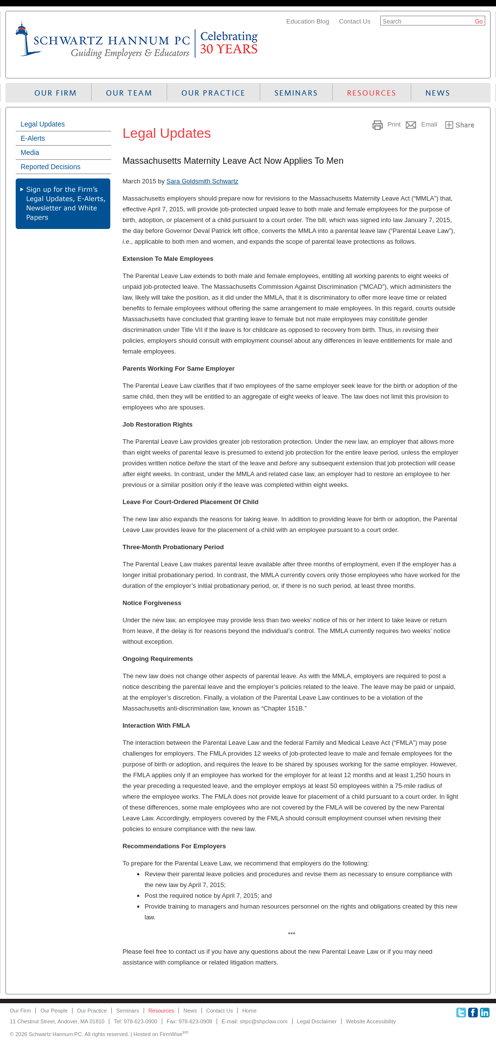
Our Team (129, 93)
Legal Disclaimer (317, 1021)
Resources (372, 93)
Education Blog (307, 21)
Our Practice (213, 93)
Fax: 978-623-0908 (189, 1021)
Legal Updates (43, 124)
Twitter (461, 1012)
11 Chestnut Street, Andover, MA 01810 (57, 1021)
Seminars (296, 93)
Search (392, 21)
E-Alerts (33, 138)
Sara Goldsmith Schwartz (203, 181)
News (437, 93)
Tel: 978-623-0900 (135, 1021)
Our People (54, 1011)
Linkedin (485, 1012)
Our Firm (55, 93)
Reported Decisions (50, 167)
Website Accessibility (371, 1021)
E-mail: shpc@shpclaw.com (255, 1021)
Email (429, 124)
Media (30, 152)
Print (394, 124)
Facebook (473, 1012)
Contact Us (355, 21)
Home (249, 1011)
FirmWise (174, 1034)
